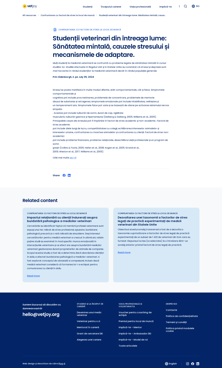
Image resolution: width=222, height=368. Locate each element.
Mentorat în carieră (88, 325)
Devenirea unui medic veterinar (89, 313)
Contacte (171, 309)
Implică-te (165, 7)
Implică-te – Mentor (130, 325)
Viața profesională (140, 7)
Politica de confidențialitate (182, 315)
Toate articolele (128, 342)
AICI (73, 157)
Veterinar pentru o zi (88, 320)
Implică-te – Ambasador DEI (135, 331)
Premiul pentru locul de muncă (136, 320)
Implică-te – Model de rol (133, 337)
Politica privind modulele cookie (180, 328)
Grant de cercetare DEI (90, 331)
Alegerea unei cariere (89, 337)
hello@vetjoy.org (41, 314)
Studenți (87, 7)
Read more (33, 276)
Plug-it (61, 360)
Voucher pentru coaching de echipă (135, 313)
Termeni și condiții (176, 321)
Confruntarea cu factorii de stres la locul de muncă (67, 15)
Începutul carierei (111, 7)
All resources (29, 15)
